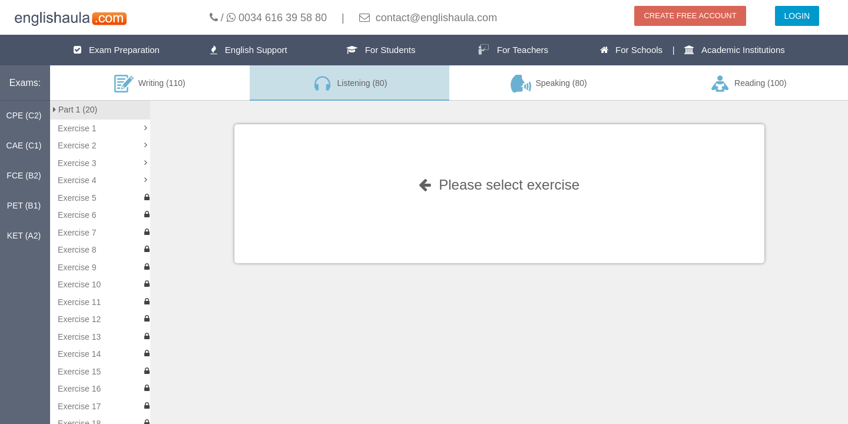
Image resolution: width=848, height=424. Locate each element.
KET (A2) (24, 235)
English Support (248, 50)
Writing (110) (150, 83)
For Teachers (513, 49)
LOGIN (797, 16)
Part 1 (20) (75, 109)
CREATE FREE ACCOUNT (690, 15)
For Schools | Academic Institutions (692, 50)
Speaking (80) (549, 83)
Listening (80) (349, 83)
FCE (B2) (23, 175)
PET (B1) (24, 205)
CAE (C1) (24, 145)
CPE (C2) (24, 115)
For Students (380, 50)
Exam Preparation (117, 50)
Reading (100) (748, 83)
